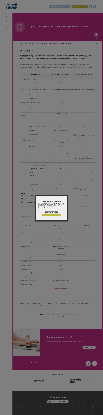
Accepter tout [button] (47, 215)
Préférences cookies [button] (51, 212)
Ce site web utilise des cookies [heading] (51, 201)
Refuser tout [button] (56, 215)
